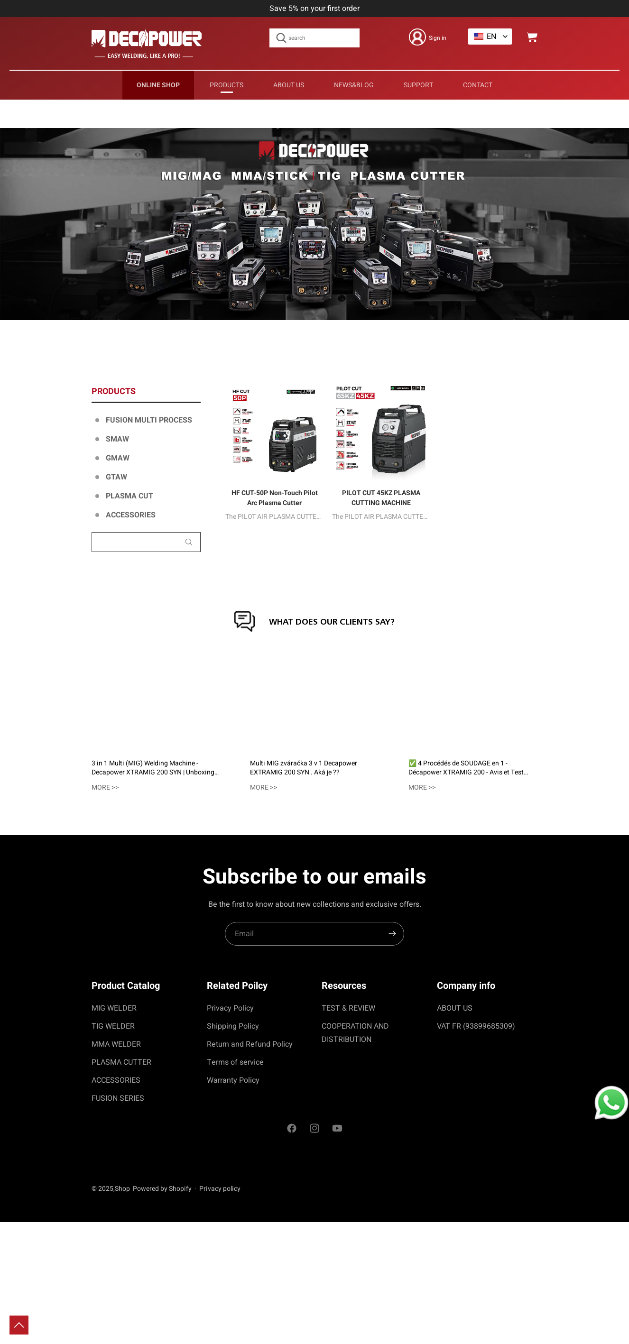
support (418, 85)
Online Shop (158, 85)
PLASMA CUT (129, 496)
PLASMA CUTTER (121, 1062)
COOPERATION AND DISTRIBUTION (355, 1033)
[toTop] (18, 1325)
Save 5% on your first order (314, 8)
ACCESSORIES (131, 515)
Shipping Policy (233, 1026)
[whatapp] (604, 1097)
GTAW (116, 477)
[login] (427, 37)
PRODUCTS (226, 85)
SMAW (117, 439)
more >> (105, 787)
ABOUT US (288, 85)
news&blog (354, 85)
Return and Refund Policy (250, 1044)
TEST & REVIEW (348, 1008)
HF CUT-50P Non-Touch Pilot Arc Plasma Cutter (274, 498)
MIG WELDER (114, 1008)
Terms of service (235, 1062)
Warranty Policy (233, 1080)
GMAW (118, 458)
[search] (392, 933)
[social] (291, 1129)
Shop (122, 1189)
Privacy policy (219, 1189)
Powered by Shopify (162, 1189)
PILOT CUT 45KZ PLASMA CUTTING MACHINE (381, 498)
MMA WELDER (116, 1044)
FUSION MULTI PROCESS (149, 420)
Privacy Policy (230, 1008)
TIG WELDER (113, 1026)
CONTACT (477, 85)
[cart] (531, 37)
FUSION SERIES (118, 1098)
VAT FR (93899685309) (476, 1026)
